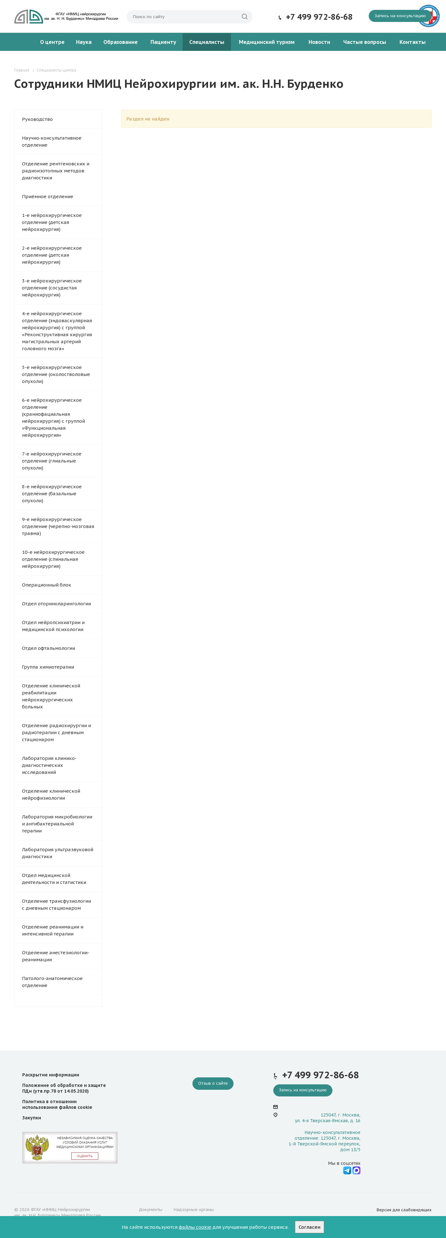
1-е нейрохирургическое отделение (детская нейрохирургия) (52, 222)
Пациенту (163, 42)
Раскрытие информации (50, 1075)
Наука (84, 42)
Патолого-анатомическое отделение (52, 981)
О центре (52, 42)
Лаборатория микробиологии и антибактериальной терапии (57, 824)
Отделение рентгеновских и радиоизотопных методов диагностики (55, 171)
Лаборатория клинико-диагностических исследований (49, 765)
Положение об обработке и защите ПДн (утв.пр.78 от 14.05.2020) (64, 1088)
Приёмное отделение (47, 196)
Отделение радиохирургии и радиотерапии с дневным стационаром (56, 732)
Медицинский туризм (267, 42)
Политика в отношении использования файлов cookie (57, 1104)
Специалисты (206, 42)
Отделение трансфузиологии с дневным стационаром (56, 904)
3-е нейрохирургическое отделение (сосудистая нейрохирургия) (52, 288)
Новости (319, 42)
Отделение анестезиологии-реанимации (55, 956)
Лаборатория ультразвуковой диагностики (57, 852)
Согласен (309, 1227)
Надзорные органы (194, 1209)
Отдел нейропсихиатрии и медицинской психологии (53, 625)
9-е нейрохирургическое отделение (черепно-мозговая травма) (58, 526)
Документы (150, 1209)
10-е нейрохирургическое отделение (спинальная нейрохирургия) (53, 559)
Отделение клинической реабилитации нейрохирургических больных (51, 696)
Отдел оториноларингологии (56, 604)
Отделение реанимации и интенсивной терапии (52, 930)
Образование (120, 42)
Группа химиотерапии (48, 667)
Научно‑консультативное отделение (51, 141)
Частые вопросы (364, 42)
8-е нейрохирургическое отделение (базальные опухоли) (52, 493)
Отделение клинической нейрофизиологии (51, 794)
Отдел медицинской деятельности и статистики (54, 878)
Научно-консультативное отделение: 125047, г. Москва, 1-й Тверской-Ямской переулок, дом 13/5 (324, 1141)
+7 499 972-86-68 (319, 17)
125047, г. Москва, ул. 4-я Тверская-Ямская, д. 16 (327, 1117)
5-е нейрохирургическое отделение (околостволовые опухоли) (56, 374)
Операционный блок (46, 585)
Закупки (31, 1118)
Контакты (413, 42)
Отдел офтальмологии (48, 648)
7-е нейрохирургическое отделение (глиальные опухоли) (51, 461)
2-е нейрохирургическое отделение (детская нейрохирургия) (52, 255)
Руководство (37, 119)
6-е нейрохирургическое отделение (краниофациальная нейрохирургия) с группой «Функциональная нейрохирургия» (53, 417)
